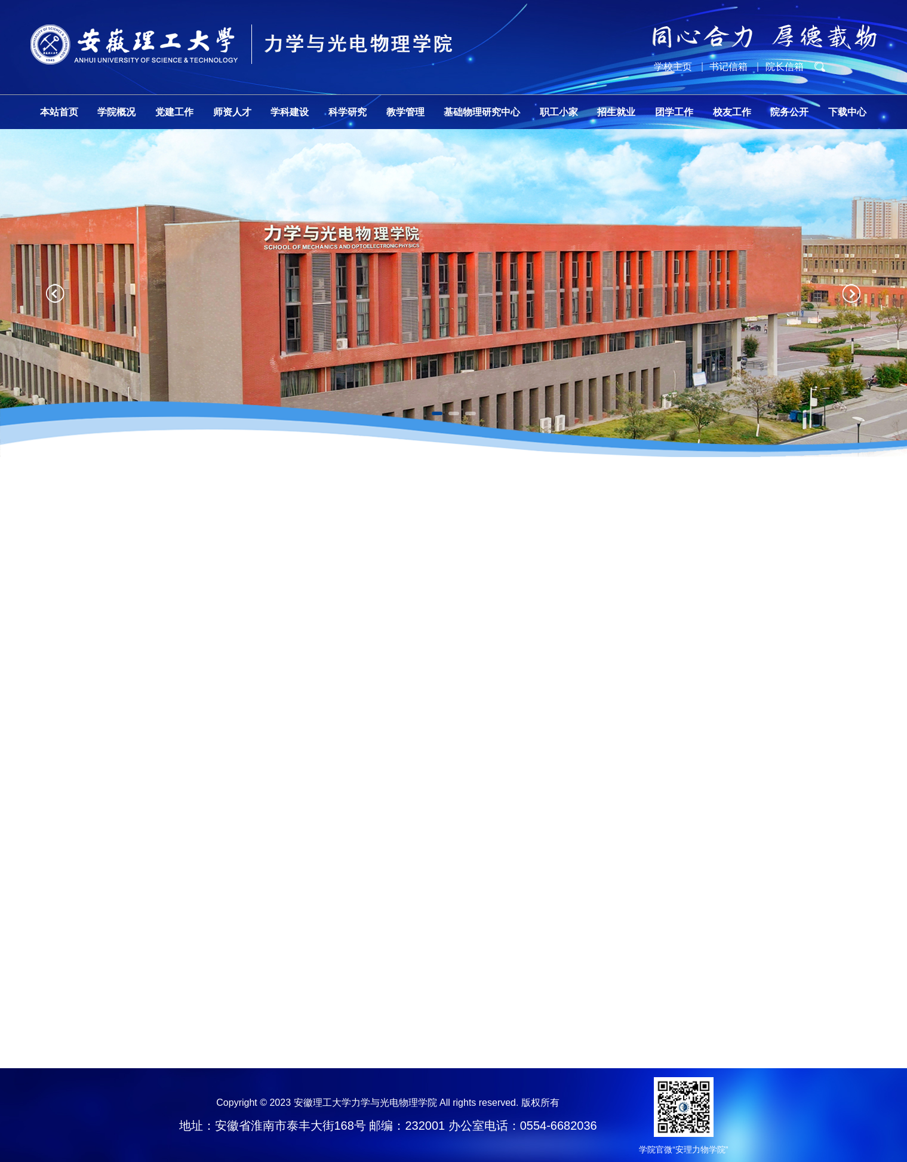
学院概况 (116, 112)
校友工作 (732, 112)
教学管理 (405, 112)
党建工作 (174, 112)
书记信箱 (728, 67)
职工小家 (559, 112)
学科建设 (289, 112)
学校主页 (673, 67)
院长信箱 (784, 67)
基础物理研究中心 (482, 112)
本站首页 (59, 112)
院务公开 (789, 112)
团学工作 (674, 112)
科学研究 (347, 112)
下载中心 (847, 112)
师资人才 (232, 112)
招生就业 (616, 112)
